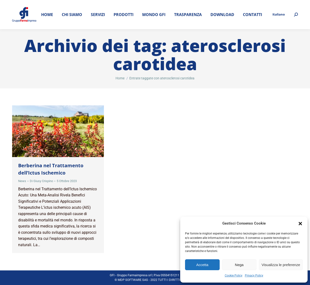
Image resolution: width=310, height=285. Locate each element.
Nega (239, 265)
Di (41, 181)
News (22, 181)
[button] (300, 223)
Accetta (202, 265)
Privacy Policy (254, 275)
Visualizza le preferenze (281, 265)
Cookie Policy (233, 275)
